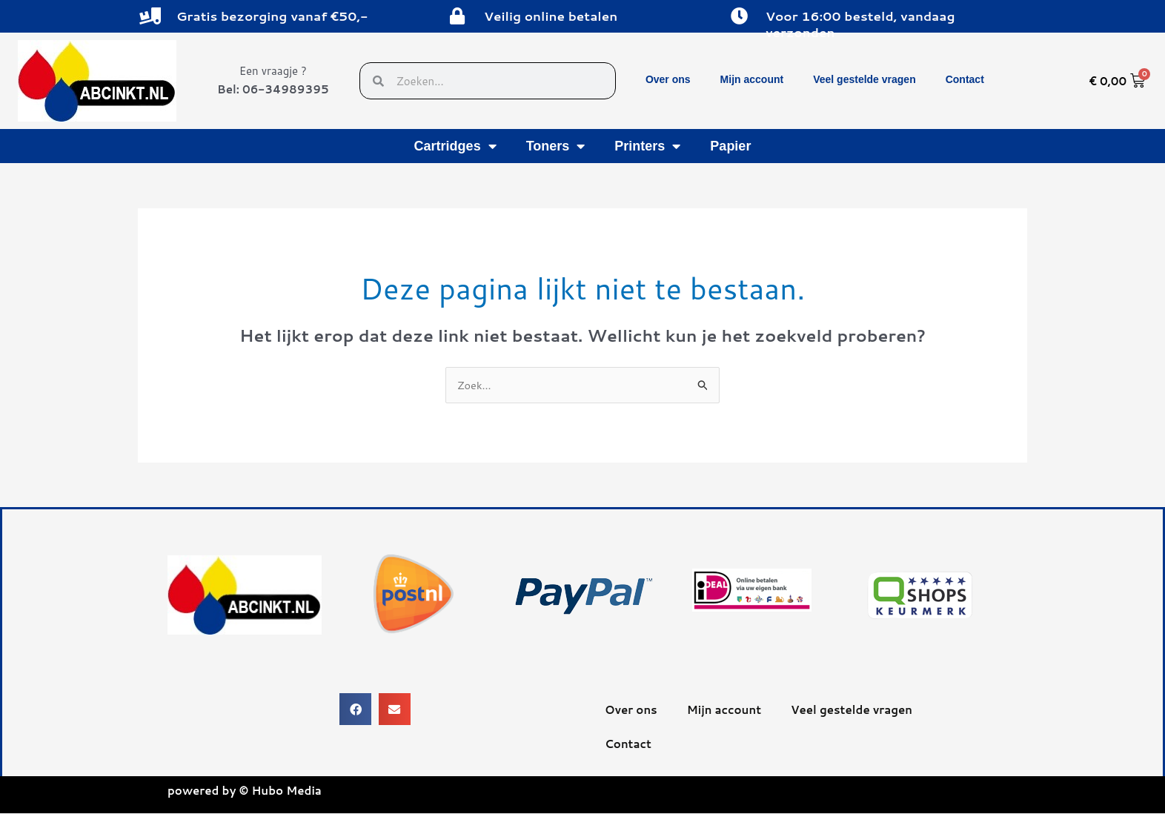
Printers (647, 146)
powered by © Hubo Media (244, 791)
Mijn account (752, 79)
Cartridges (455, 146)
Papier (730, 146)
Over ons (668, 79)
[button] (355, 710)
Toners (555, 146)
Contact (965, 79)
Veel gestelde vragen (864, 79)
